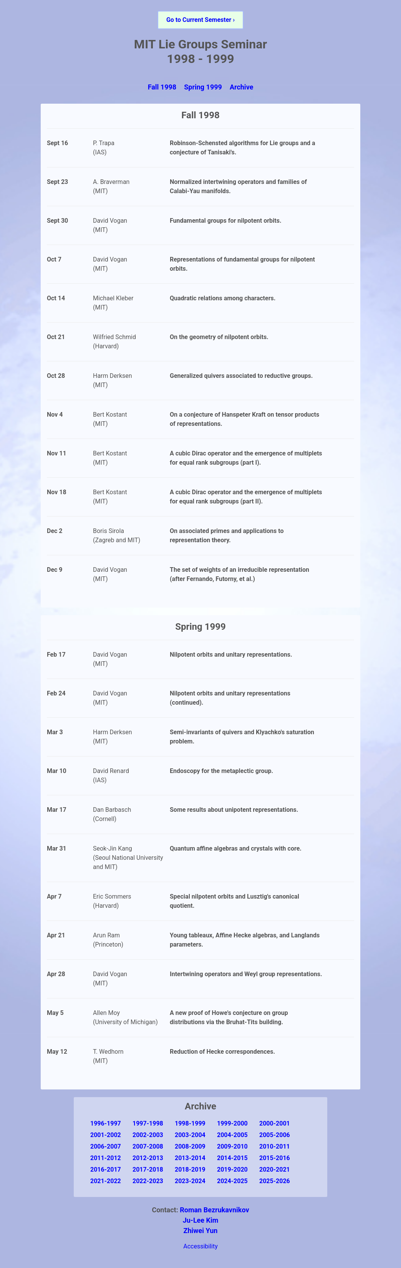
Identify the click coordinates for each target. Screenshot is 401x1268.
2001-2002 (105, 1135)
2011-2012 (105, 1158)
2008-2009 (190, 1146)
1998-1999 (190, 1123)
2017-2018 (148, 1169)
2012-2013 (148, 1158)
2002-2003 (148, 1135)
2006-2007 (105, 1146)
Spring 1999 (203, 87)
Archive (241, 87)
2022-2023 (148, 1181)
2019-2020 (232, 1169)
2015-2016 (274, 1158)
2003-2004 (190, 1135)
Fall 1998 (162, 87)
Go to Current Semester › (200, 19)
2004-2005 (232, 1135)
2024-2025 (232, 1181)
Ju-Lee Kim (201, 1220)
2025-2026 (274, 1181)
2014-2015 (232, 1158)
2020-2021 (274, 1169)
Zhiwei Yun (201, 1231)
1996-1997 (105, 1123)
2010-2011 (274, 1146)
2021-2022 (105, 1181)
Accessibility (200, 1246)
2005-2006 (274, 1135)
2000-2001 (274, 1123)
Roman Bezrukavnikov (214, 1210)
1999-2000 (232, 1123)
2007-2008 (148, 1146)
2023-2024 (190, 1181)
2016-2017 (105, 1169)
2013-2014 (190, 1158)
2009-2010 (232, 1146)
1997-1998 (148, 1123)
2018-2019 (190, 1169)
